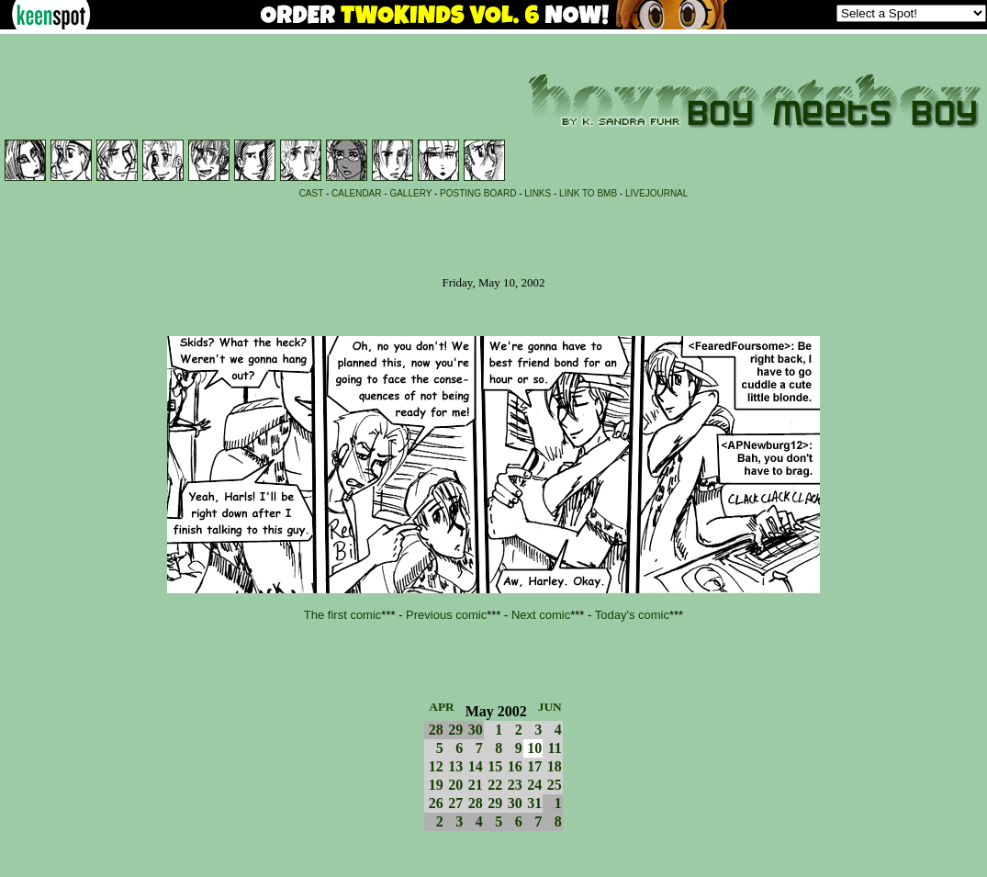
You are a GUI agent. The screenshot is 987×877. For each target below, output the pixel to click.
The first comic (343, 615)
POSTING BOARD (478, 193)
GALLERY (410, 193)
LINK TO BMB (588, 193)
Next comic (540, 615)
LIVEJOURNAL (656, 193)
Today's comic (632, 615)
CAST (311, 193)
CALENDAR (356, 193)
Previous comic (446, 615)
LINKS (537, 193)
